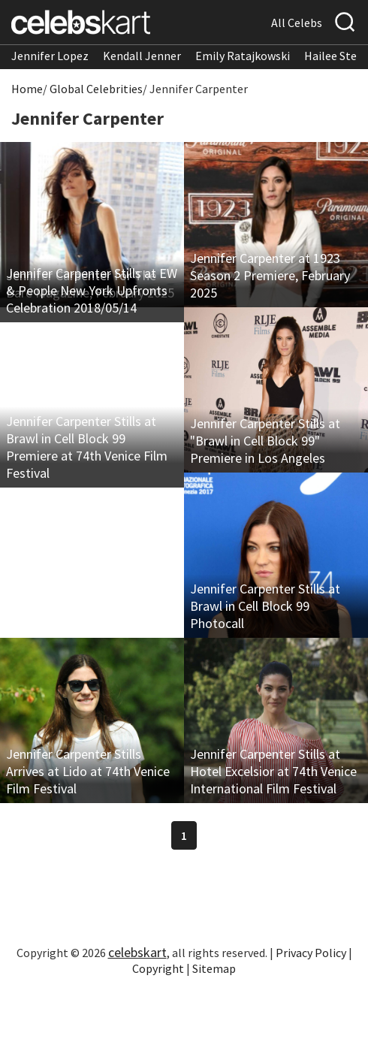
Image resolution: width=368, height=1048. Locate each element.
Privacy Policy (311, 952)
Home (27, 88)
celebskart (137, 952)
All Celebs (296, 22)
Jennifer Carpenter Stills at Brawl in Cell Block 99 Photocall (265, 606)
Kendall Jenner (142, 55)
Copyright (158, 968)
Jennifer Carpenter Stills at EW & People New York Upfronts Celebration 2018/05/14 (91, 290)
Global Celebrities (96, 88)
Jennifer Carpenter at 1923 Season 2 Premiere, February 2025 (270, 275)
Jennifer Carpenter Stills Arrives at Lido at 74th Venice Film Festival (88, 771)
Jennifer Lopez (50, 55)
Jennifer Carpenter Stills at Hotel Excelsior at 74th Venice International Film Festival (273, 771)
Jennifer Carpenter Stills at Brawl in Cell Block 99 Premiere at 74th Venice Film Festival (86, 447)
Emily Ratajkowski (242, 55)
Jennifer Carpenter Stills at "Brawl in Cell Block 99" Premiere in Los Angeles (265, 441)
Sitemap (214, 968)
